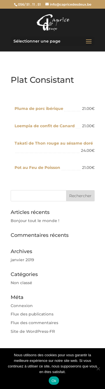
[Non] (98, 368)
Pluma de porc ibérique (39, 108)
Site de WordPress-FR (33, 331)
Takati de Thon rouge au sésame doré (54, 143)
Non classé (21, 282)
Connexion (22, 305)
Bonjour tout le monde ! (35, 220)
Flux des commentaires (34, 322)
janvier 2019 (22, 259)
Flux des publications (32, 314)
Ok (54, 381)
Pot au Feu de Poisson (37, 167)
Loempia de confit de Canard (45, 125)
